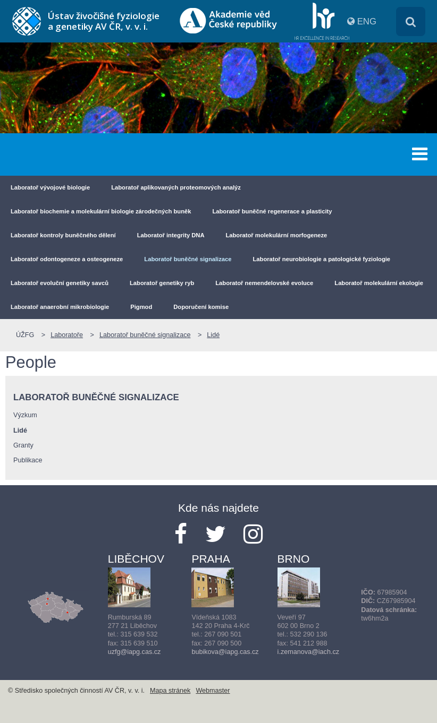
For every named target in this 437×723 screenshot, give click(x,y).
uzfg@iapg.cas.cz (134, 652)
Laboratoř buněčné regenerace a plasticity (272, 211)
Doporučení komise (201, 307)
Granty (23, 445)
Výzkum (25, 415)
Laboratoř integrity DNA (171, 235)
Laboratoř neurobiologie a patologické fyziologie (322, 259)
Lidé (213, 335)
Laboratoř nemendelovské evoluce (264, 283)
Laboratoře (67, 335)
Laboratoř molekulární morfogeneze (276, 235)
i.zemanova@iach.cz (308, 652)
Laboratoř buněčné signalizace (187, 259)
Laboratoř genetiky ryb (162, 283)
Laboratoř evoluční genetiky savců (59, 283)
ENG (366, 21)
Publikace (28, 460)
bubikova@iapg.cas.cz (224, 652)
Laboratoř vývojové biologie (50, 187)
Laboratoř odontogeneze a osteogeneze (67, 259)
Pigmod (141, 307)
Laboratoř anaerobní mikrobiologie (60, 307)
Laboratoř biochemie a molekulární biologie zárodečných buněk (101, 211)
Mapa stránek (170, 690)
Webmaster (213, 690)
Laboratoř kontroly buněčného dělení (63, 235)
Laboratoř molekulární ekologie (378, 283)
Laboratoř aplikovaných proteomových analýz (176, 187)
